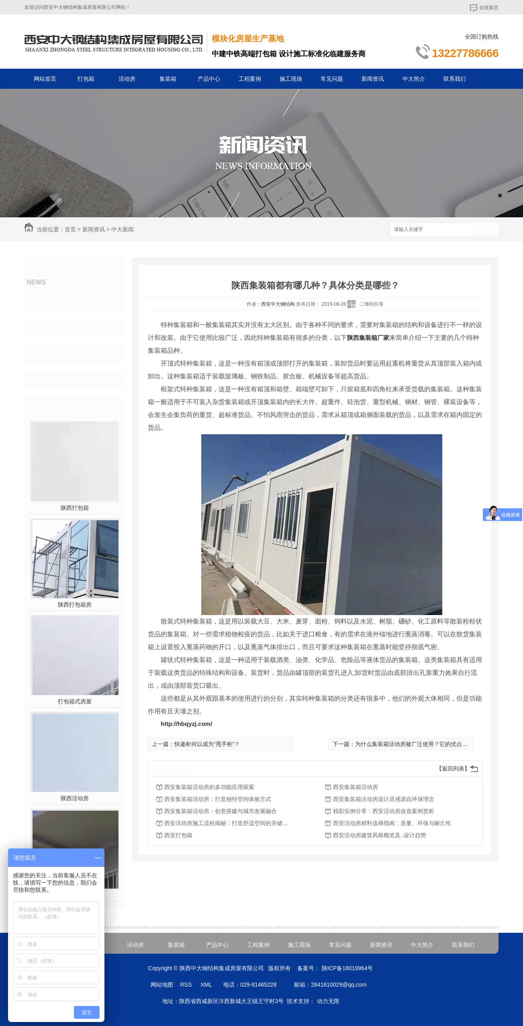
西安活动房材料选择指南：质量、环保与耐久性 (392, 823)
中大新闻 (122, 229)
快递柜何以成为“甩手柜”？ (207, 744)
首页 (70, 229)
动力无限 (328, 1001)
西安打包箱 (178, 835)
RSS (186, 984)
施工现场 (291, 79)
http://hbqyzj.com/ (186, 723)
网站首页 (45, 79)
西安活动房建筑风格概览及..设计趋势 (379, 835)
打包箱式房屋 (75, 701)
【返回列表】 (453, 768)
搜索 (484, 230)
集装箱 (167, 79)
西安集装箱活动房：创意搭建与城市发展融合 (220, 811)
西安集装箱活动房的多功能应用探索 (209, 787)
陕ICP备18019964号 (347, 968)
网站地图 (162, 984)
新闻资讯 (373, 79)
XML (206, 984)
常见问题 (332, 79)
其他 (44, 379)
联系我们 (454, 79)
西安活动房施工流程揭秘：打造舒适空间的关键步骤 (228, 823)
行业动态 (51, 328)
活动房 (126, 79)
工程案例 (250, 79)
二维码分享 (372, 304)
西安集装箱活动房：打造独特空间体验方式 (217, 799)
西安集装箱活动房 (355, 787)
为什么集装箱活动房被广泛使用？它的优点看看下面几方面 (428, 744)
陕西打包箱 (75, 508)
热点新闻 (51, 353)
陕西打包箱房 (75, 604)
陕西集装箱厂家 (368, 337)
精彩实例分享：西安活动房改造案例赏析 (383, 811)
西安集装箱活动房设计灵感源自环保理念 (383, 799)
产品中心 (209, 79)
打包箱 (86, 79)
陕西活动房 (75, 798)
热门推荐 (51, 405)
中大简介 (413, 79)
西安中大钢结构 (278, 304)
